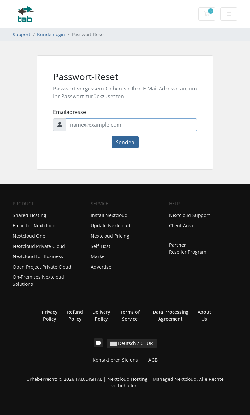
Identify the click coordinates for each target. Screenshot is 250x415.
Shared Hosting (29, 215)
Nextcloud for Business (38, 256)
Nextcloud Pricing (110, 236)
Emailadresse (69, 112)
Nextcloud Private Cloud (39, 246)
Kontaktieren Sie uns (115, 360)
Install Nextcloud (109, 215)
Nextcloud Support (189, 215)
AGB (153, 360)
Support (21, 34)
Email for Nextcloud (34, 225)
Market (98, 256)
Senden (125, 142)
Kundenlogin (51, 34)
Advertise (101, 267)
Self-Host (100, 246)
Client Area (181, 225)
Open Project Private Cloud (42, 267)
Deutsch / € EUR (131, 343)
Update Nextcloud (110, 225)
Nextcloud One (29, 236)
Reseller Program (187, 252)
